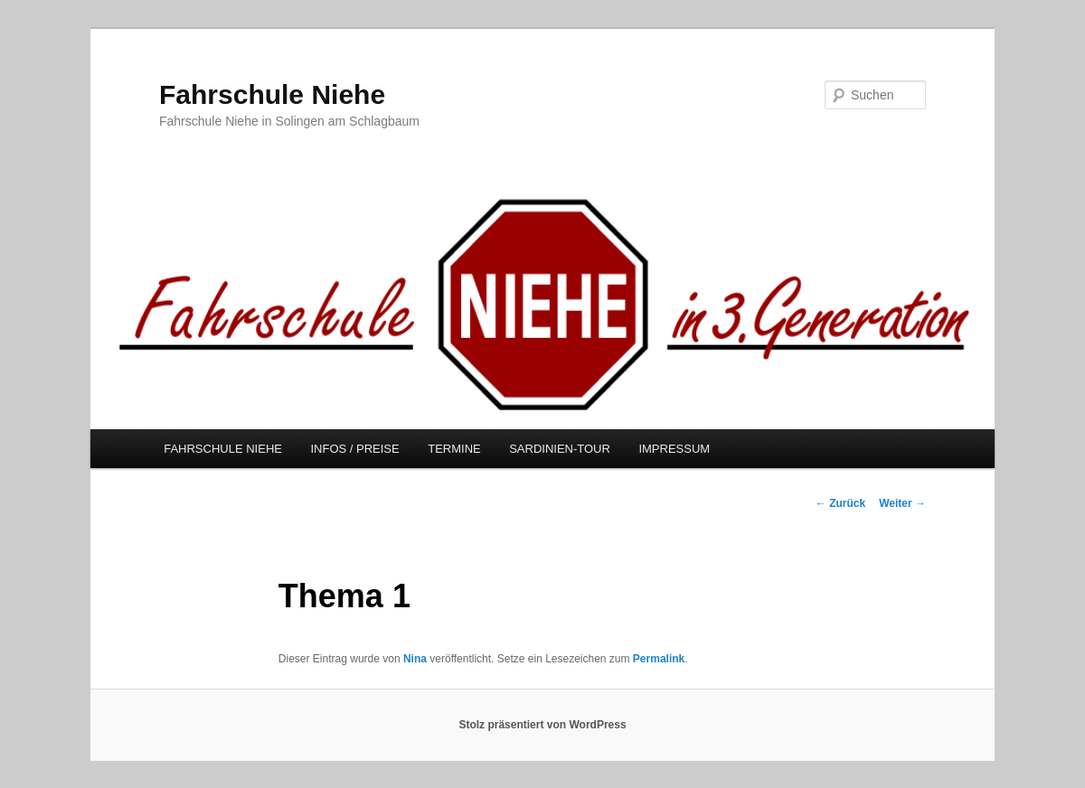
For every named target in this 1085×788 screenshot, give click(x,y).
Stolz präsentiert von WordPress (542, 724)
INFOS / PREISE (354, 448)
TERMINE (454, 448)
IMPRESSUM (674, 448)
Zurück (840, 503)
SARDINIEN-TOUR (559, 448)
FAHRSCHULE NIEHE (223, 448)
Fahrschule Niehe (272, 94)
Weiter (902, 503)
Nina (415, 658)
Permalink (658, 658)
